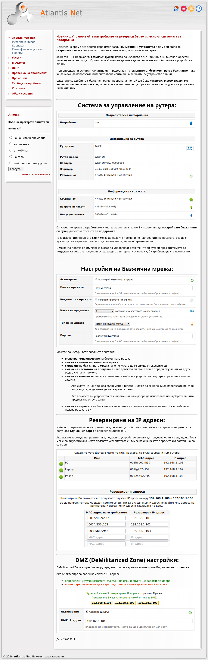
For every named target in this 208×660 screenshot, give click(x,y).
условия (85, 70)
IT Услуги (16, 62)
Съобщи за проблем (24, 83)
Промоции (17, 78)
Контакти (16, 88)
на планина (21, 144)
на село (18, 157)
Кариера (18, 45)
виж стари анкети (36, 174)
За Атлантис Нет (21, 38)
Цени (13, 68)
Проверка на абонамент (27, 73)
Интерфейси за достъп (27, 49)
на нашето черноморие (29, 138)
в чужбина (20, 150)
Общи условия (20, 93)
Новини (17, 53)
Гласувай (16, 169)
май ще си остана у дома (30, 163)
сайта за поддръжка (100, 231)
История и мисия (23, 42)
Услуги (14, 57)
